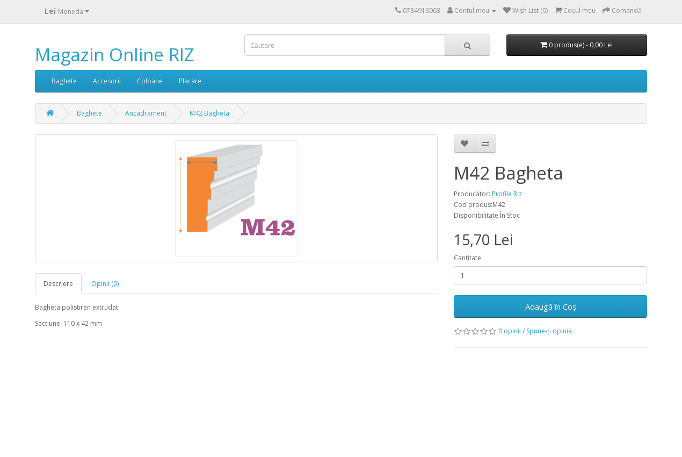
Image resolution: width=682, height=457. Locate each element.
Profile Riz (507, 193)
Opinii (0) (105, 283)
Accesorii (107, 80)
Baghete (64, 80)
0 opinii (509, 330)
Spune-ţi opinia (549, 330)
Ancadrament (145, 113)
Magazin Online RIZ (114, 54)
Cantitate (467, 257)
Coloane (150, 80)
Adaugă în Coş (550, 306)
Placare (190, 80)
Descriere (58, 283)
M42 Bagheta (209, 113)
